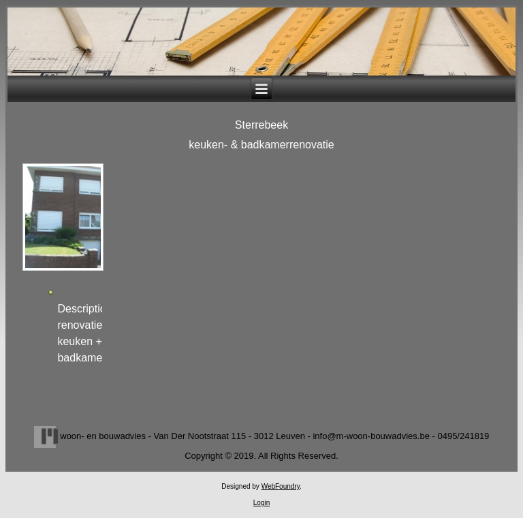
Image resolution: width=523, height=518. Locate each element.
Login (261, 502)
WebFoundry (281, 486)
